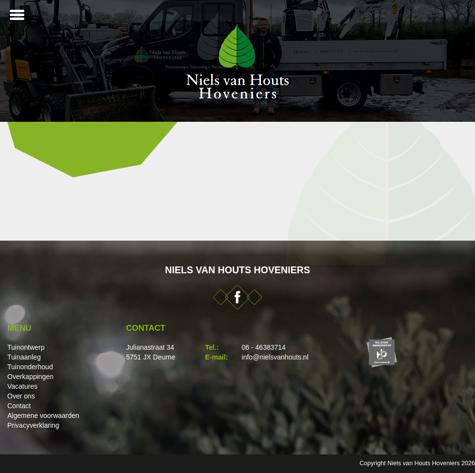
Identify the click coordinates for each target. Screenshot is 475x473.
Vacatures (22, 386)
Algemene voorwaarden (43, 415)
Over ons (21, 396)
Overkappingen (30, 376)
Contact (19, 406)
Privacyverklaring (33, 425)
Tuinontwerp (26, 347)
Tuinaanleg (24, 357)
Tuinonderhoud (30, 367)
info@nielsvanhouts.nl (275, 357)
